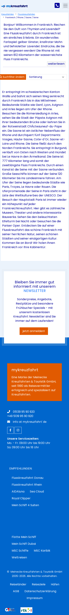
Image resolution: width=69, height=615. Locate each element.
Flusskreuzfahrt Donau (27, 478)
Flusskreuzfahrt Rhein (27, 485)
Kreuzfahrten (7, 14)
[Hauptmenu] (65, 5)
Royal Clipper (21, 498)
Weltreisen (19, 557)
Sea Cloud (37, 491)
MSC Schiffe (20, 551)
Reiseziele (38, 584)
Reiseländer (18, 584)
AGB (16, 591)
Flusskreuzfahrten (26, 14)
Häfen (55, 584)
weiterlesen (56, 64)
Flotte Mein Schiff (24, 537)
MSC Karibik (42, 551)
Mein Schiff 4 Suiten (25, 505)
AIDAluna (18, 491)
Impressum (35, 598)
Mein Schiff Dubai (24, 544)
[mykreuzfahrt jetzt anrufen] (57, 5)
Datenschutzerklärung (40, 591)
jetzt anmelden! (34, 331)
